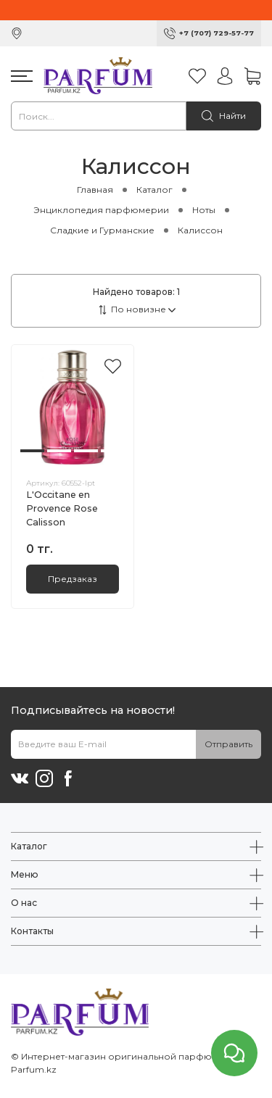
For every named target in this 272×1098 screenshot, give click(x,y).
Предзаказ (72, 578)
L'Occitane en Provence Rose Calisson (62, 508)
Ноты (203, 209)
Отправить (228, 744)
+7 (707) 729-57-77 (216, 33)
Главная (95, 189)
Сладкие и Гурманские (102, 230)
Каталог (154, 189)
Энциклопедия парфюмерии (101, 209)
